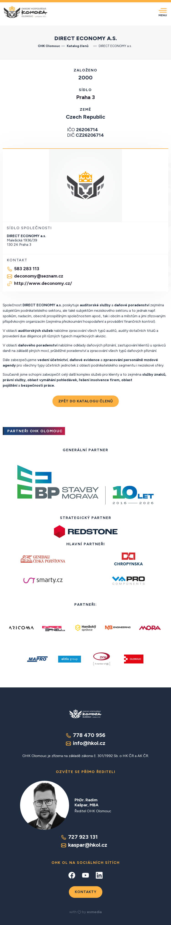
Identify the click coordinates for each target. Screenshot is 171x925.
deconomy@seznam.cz (35, 276)
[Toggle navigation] (162, 12)
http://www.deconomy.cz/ (39, 283)
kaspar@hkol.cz (84, 844)
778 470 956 (85, 735)
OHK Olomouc (49, 46)
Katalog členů (79, 46)
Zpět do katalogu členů (85, 401)
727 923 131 (79, 836)
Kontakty (85, 892)
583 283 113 (23, 269)
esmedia (94, 912)
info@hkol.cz (85, 743)
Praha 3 (85, 97)
